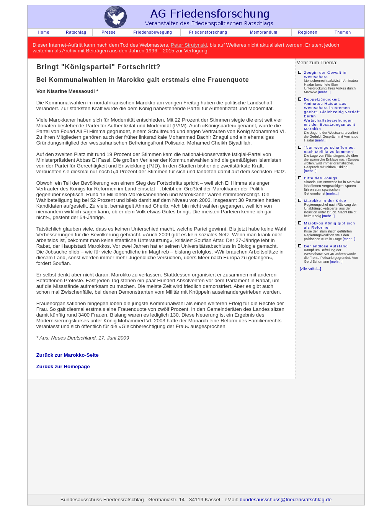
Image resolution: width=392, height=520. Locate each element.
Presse (108, 32)
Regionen (308, 32)
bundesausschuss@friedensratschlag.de (286, 499)
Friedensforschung (208, 32)
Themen (343, 32)
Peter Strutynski (189, 45)
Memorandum (264, 32)
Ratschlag (76, 32)
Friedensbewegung (152, 32)
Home (44, 32)
